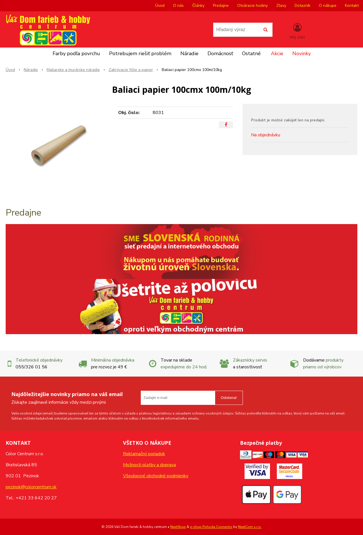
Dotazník (302, 5)
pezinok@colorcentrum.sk (31, 487)
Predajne (221, 5)
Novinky (301, 53)
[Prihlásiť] (297, 31)
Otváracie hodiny (252, 5)
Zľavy (281, 5)
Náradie (189, 53)
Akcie (277, 53)
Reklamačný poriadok (144, 454)
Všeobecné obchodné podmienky (155, 476)
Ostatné (251, 53)
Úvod (160, 5)
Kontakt (352, 5)
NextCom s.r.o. (250, 527)
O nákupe (327, 5)
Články (198, 5)
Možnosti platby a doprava (149, 465)
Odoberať (229, 398)
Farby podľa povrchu (76, 53)
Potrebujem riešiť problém (140, 53)
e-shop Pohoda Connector (211, 527)
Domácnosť (220, 53)
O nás (178, 5)
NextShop (178, 527)
